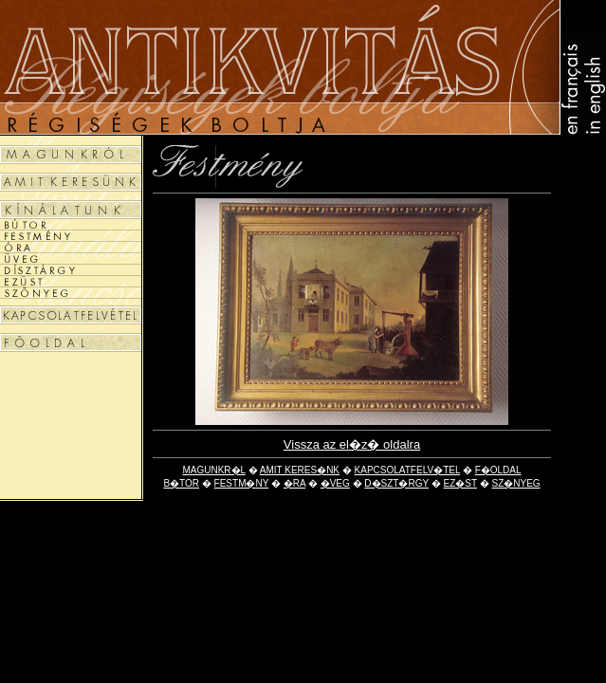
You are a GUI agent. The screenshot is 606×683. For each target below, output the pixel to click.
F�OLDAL (498, 470)
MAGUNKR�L (213, 470)
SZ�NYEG (515, 483)
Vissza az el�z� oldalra (352, 444)
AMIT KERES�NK (300, 470)
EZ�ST (460, 483)
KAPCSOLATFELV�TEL (408, 470)
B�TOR (181, 483)
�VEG (335, 483)
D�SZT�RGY (396, 483)
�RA (294, 483)
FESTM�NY (241, 483)
